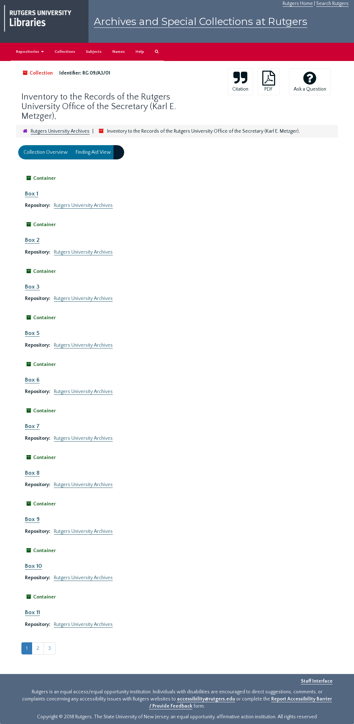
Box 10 (33, 566)
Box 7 (32, 426)
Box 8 (32, 473)
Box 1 (31, 193)
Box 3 (32, 287)
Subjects (94, 52)
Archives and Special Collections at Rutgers (200, 21)
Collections (65, 52)
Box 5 (32, 333)
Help (140, 52)
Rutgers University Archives (60, 131)
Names (118, 52)
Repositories (30, 52)
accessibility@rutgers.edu (206, 699)
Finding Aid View (93, 152)
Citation (240, 81)
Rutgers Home (298, 3)
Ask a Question (310, 81)
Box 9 (32, 519)
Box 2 (32, 240)
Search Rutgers (332, 3)
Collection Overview (46, 152)
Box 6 (32, 380)
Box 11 (32, 612)
